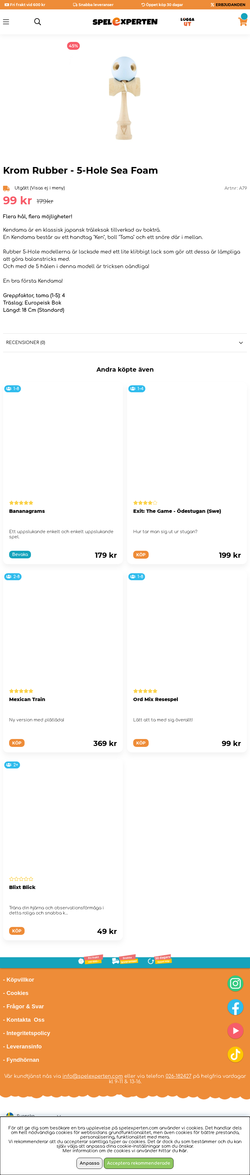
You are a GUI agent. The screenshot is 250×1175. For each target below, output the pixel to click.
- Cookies (16, 993)
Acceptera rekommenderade (138, 1163)
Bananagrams (27, 511)
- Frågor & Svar (23, 1006)
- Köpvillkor (18, 979)
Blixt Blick (22, 887)
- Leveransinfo (22, 1046)
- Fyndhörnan (21, 1060)
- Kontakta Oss (24, 1020)
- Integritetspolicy (26, 1033)
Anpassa (89, 1163)
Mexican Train (27, 699)
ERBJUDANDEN (230, 4)
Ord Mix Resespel (155, 699)
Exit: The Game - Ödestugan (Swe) (177, 511)
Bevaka (20, 554)
